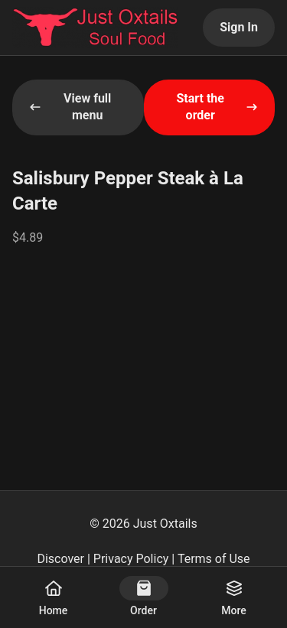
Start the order (217, 106)
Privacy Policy (131, 559)
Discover (60, 559)
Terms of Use (214, 559)
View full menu (70, 106)
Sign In (239, 27)
